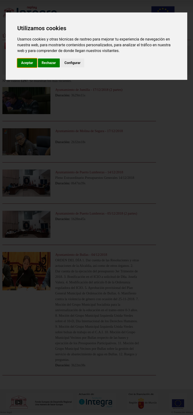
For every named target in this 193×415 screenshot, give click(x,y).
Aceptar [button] (27, 63)
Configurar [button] (73, 63)
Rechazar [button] (49, 63)
